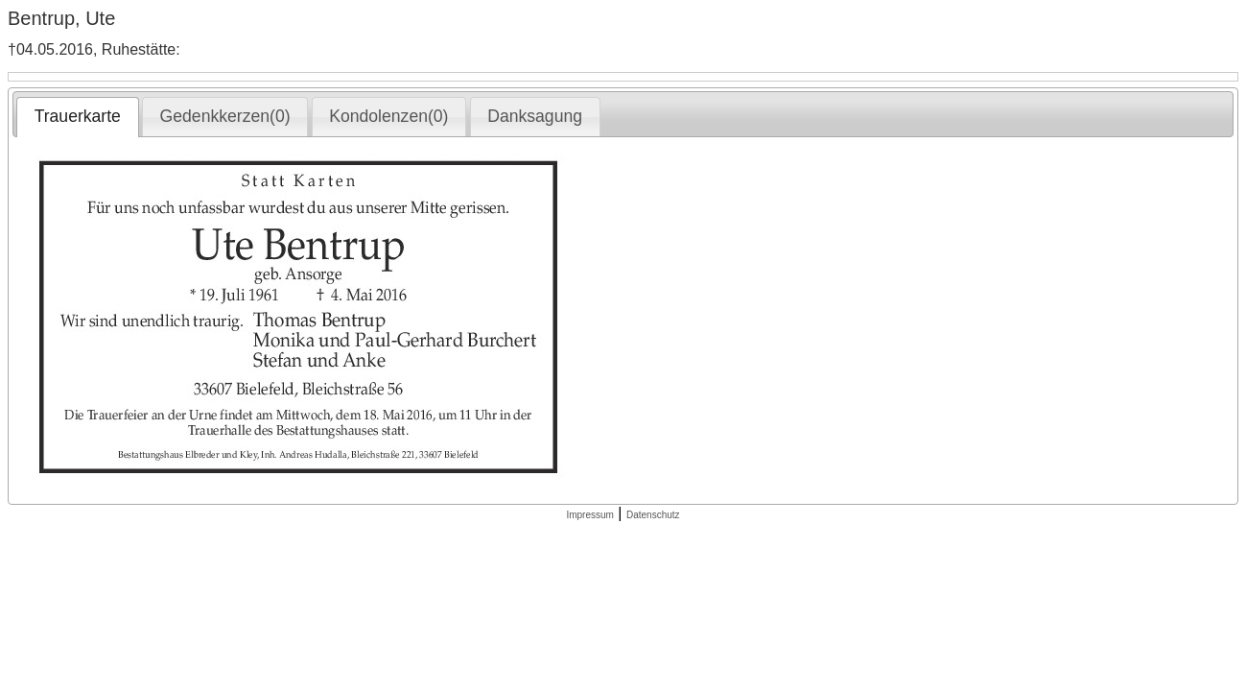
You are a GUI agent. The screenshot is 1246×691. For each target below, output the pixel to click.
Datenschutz (653, 515)
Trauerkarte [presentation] (78, 116)
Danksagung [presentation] (534, 116)
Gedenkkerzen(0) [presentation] (225, 116)
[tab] (77, 117)
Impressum (589, 515)
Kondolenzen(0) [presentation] (388, 116)
